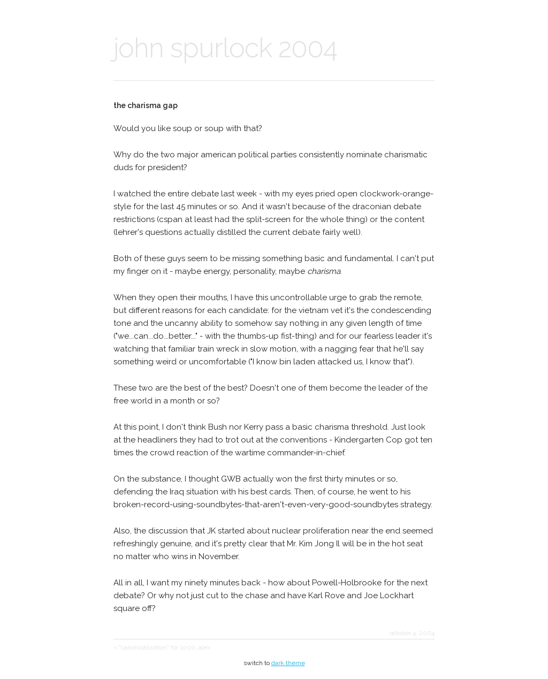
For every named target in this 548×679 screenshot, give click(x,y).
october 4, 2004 (412, 633)
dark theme (288, 663)
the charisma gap (145, 105)
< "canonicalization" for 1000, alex (161, 647)
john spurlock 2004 (225, 48)
